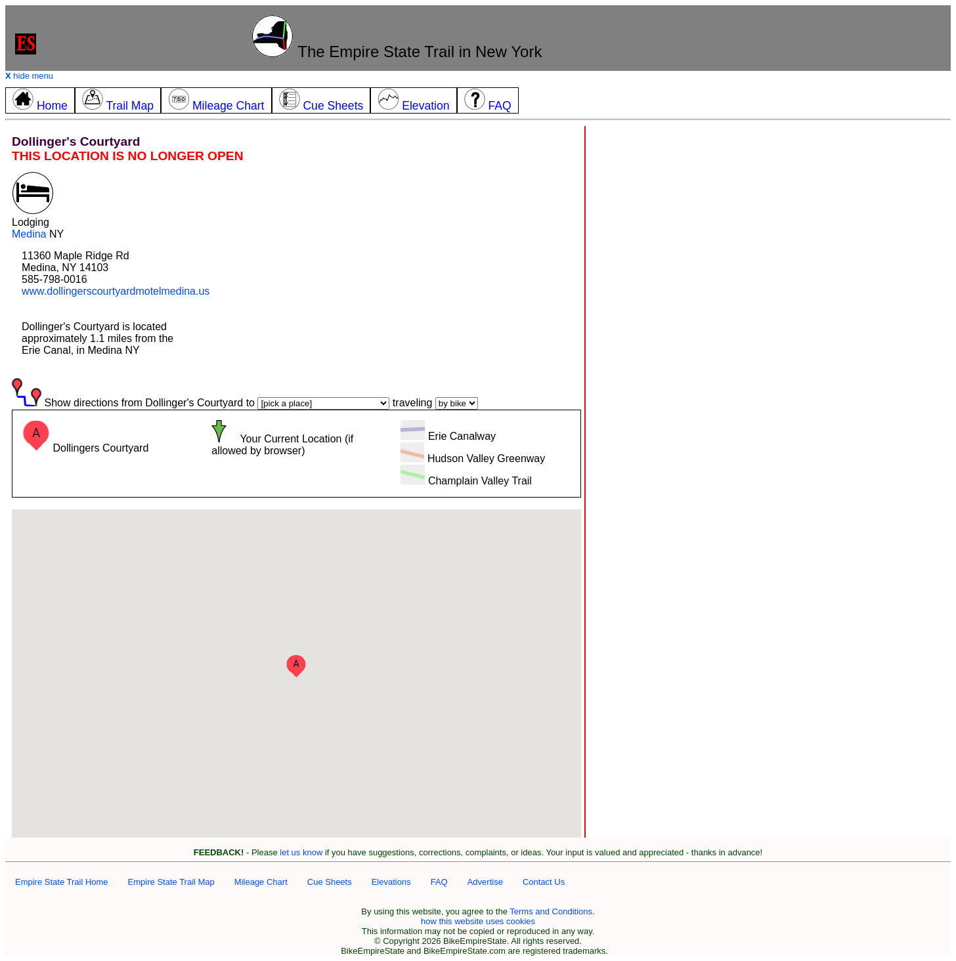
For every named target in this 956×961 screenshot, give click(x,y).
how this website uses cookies (478, 921)
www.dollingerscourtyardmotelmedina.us (115, 291)
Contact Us (544, 882)
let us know (301, 852)
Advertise (485, 882)
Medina (29, 234)
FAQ (439, 882)
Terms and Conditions (551, 911)
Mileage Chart (261, 882)
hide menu (29, 76)
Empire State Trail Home (61, 882)
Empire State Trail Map (171, 882)
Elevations (391, 882)
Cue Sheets (329, 882)
